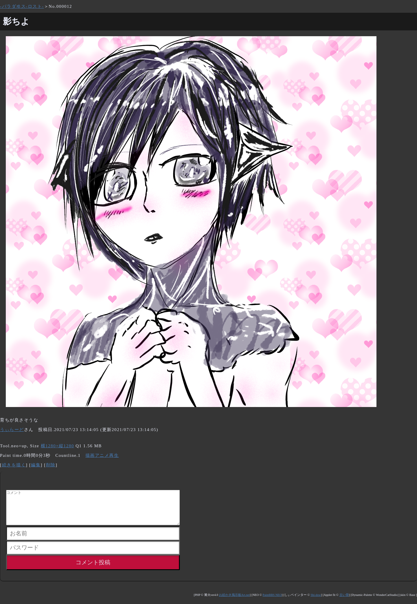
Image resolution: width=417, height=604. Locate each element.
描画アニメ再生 (102, 455)
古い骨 (344, 601)
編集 (36, 465)
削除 (51, 465)
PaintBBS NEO (272, 601)
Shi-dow (315, 601)
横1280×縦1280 (57, 446)
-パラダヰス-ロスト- (22, 6)
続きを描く (14, 465)
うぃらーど (12, 429)
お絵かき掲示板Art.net (234, 601)
